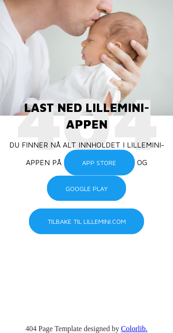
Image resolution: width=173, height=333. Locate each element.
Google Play (87, 188)
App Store (99, 162)
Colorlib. (134, 329)
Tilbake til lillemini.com (87, 221)
